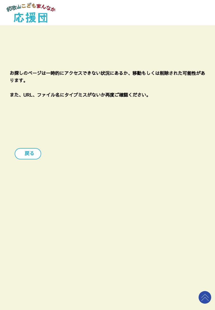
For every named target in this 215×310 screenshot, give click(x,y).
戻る (29, 153)
